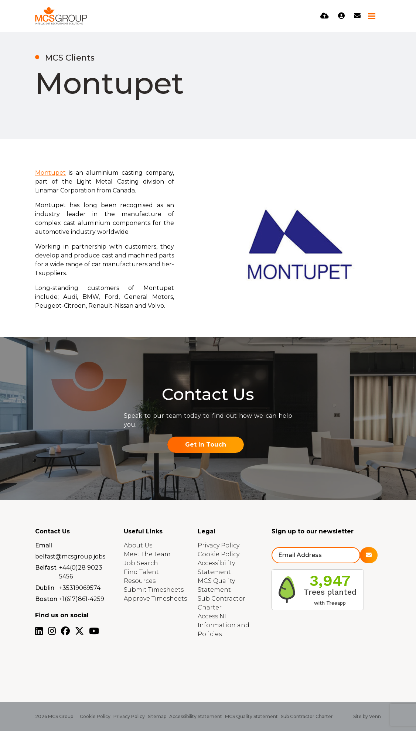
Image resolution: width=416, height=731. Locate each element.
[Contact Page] (357, 16)
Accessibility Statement (195, 716)
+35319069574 (79, 587)
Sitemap (157, 716)
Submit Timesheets (154, 589)
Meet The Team (147, 554)
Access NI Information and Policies (223, 625)
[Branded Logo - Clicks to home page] (61, 16)
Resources (140, 580)
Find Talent (141, 571)
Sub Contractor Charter (307, 716)
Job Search (141, 563)
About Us (138, 545)
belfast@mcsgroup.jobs (70, 556)
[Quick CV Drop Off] (324, 16)
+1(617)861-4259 (81, 598)
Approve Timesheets (155, 598)
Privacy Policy (218, 545)
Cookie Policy (218, 554)
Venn (375, 716)
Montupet (50, 172)
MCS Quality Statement (251, 716)
